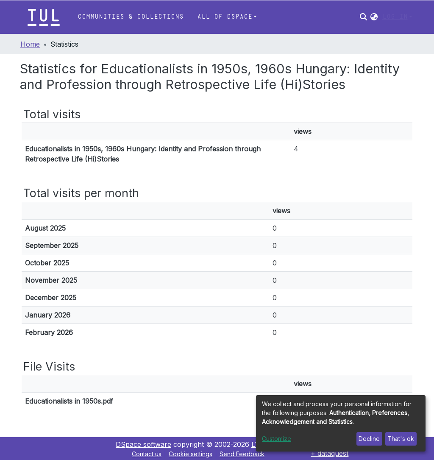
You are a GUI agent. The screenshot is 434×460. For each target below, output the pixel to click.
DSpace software (143, 444)
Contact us (146, 453)
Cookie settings (190, 453)
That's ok (400, 438)
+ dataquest (329, 453)
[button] (374, 17)
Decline (369, 438)
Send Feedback (242, 453)
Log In (395, 17)
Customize (276, 438)
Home (30, 44)
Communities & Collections (131, 17)
